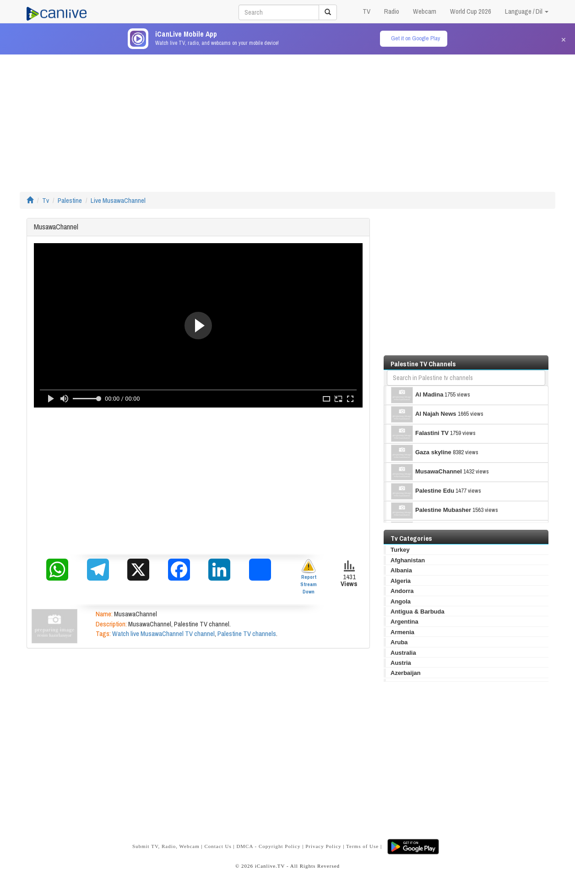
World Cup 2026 (470, 11)
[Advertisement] (287, 118)
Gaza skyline (421, 453)
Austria (401, 662)
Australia (403, 652)
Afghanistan (408, 560)
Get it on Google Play (415, 38)
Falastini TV (420, 433)
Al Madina (417, 395)
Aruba (399, 642)
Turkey (400, 549)
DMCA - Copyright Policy (268, 846)
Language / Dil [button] (526, 11)
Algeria (401, 580)
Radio (391, 11)
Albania (401, 570)
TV (366, 11)
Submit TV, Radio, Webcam (166, 846)
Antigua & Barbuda (418, 611)
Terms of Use (362, 846)
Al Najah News (423, 414)
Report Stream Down (308, 577)
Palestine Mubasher (431, 510)
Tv (45, 200)
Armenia (402, 632)
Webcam (424, 11)
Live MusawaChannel (118, 200)
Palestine (70, 200)
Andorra (402, 590)
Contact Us (217, 846)
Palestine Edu (422, 491)
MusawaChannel (426, 472)
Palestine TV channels (246, 633)
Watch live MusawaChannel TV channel (163, 633)
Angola (401, 601)
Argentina (404, 621)
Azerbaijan (406, 672)
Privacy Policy (323, 846)
